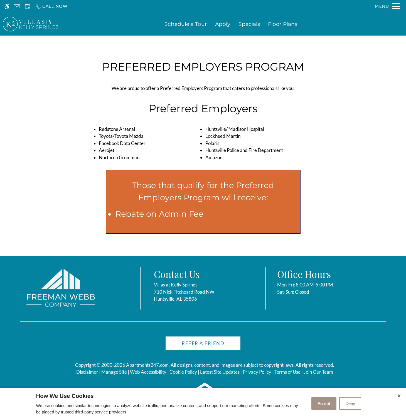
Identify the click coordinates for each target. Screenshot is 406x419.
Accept (324, 403)
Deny (350, 403)
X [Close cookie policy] (399, 395)
